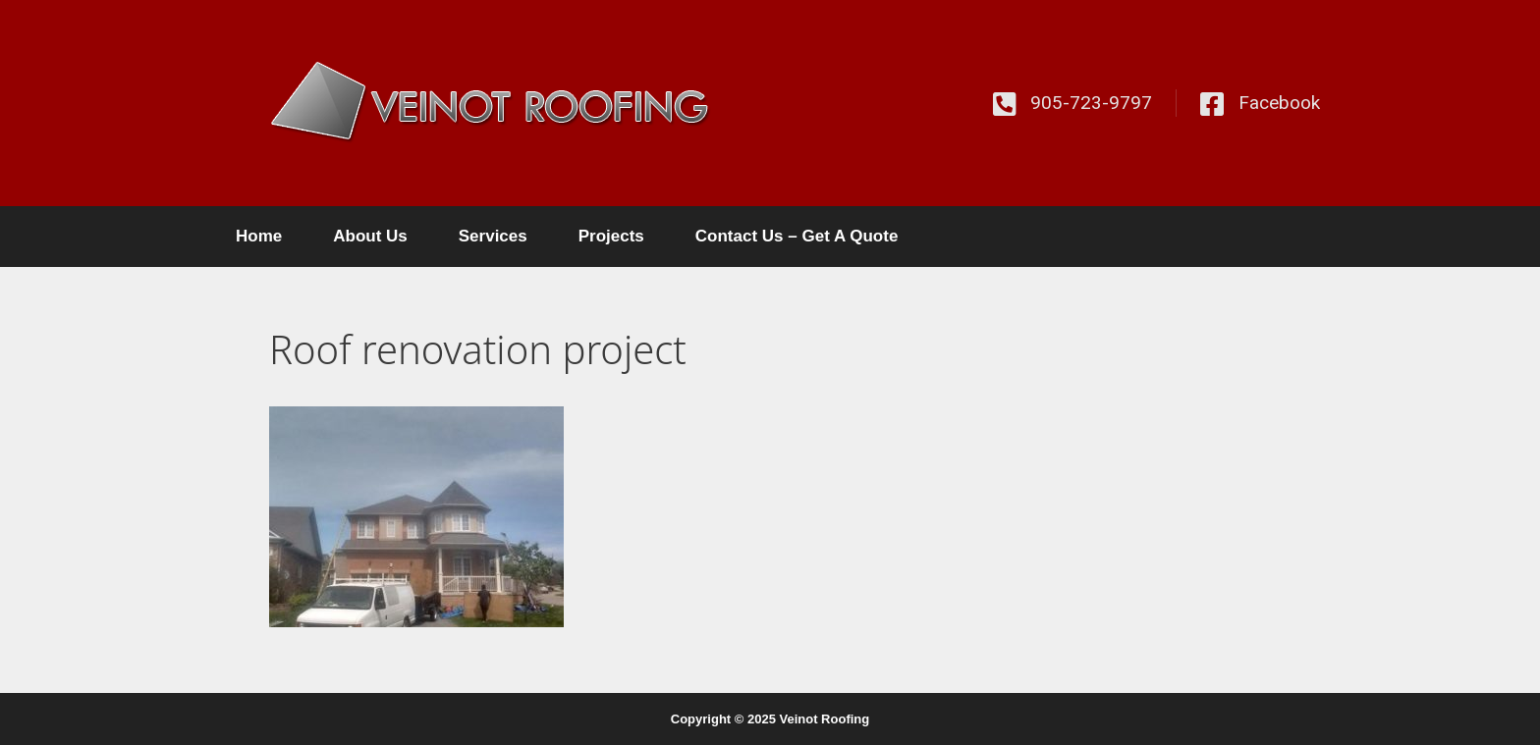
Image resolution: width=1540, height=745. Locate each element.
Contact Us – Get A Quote (797, 236)
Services (493, 236)
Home (259, 236)
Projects (611, 236)
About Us (370, 236)
